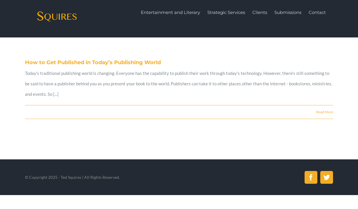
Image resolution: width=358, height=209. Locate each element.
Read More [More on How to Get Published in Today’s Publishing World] (324, 112)
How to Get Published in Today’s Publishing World (93, 62)
